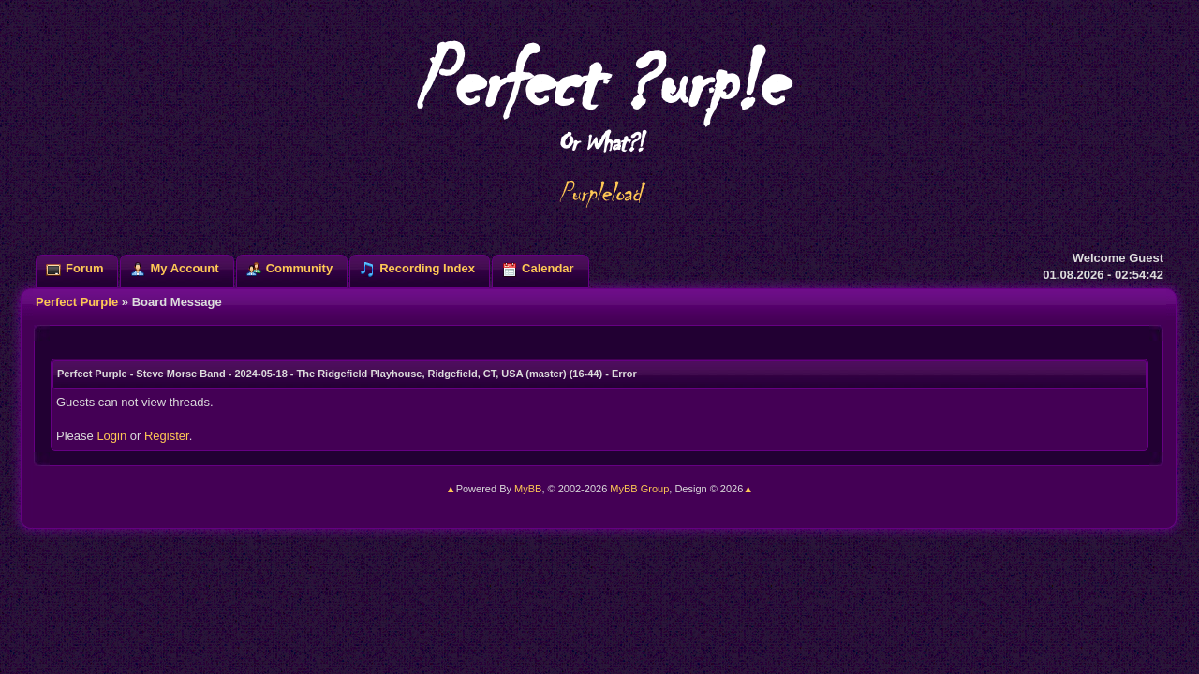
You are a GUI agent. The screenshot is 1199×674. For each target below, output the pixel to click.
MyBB (527, 488)
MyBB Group (639, 488)
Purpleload (600, 193)
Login (111, 436)
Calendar (548, 268)
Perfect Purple (77, 302)
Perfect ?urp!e (599, 93)
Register (166, 436)
